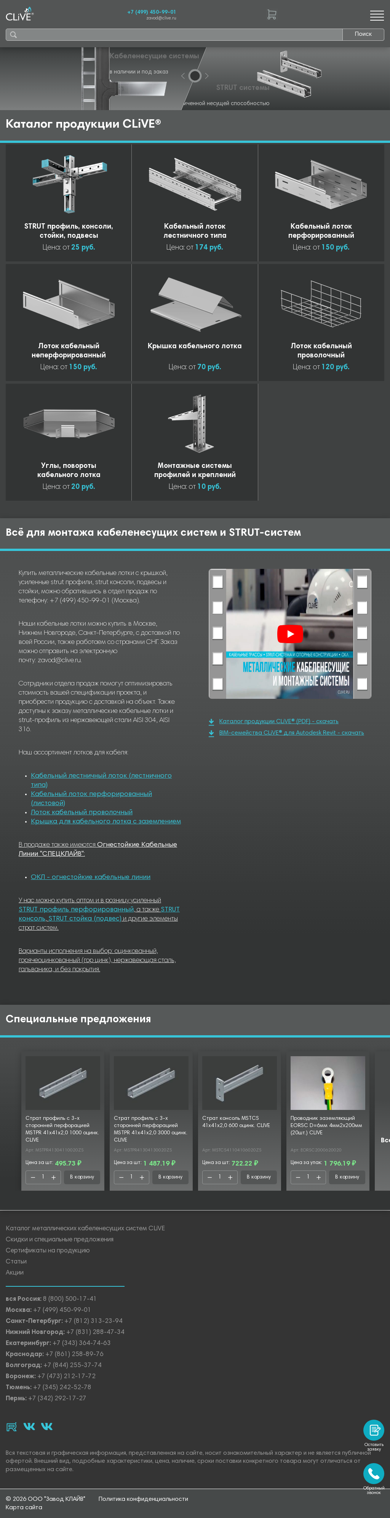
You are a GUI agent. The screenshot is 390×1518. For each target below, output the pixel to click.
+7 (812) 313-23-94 (93, 1321)
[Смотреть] (290, 634)
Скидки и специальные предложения (59, 1240)
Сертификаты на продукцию (48, 1251)
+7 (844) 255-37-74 (72, 1366)
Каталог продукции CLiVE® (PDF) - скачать (274, 722)
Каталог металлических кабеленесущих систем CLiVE (85, 1229)
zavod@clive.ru (161, 18)
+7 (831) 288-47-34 (95, 1332)
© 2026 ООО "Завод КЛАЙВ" (45, 1499)
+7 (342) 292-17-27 (57, 1399)
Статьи (16, 1262)
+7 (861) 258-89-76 (74, 1354)
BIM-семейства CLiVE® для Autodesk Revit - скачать (286, 733)
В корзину (82, 1177)
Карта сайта (24, 1508)
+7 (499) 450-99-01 (151, 12)
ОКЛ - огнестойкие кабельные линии (90, 877)
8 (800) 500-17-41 (70, 1299)
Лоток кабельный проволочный (82, 812)
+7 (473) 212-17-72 (66, 1377)
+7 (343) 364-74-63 (82, 1343)
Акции (15, 1273)
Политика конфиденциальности (143, 1499)
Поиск (363, 34)
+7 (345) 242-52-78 (62, 1388)
